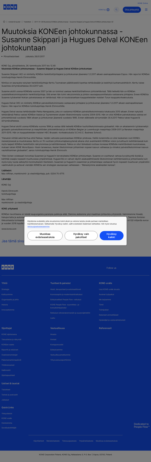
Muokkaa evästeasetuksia (45, 236)
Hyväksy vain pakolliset (81, 236)
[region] (75, 231)
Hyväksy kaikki (112, 236)
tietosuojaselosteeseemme (38, 226)
